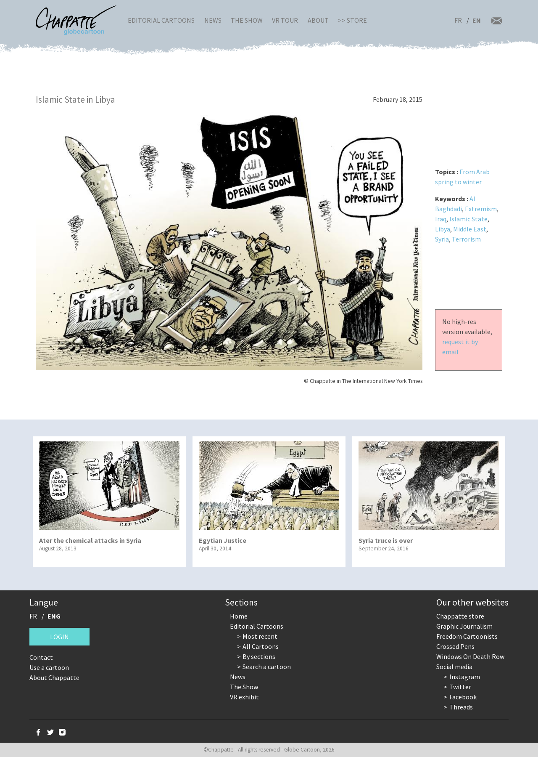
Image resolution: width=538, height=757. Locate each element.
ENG (54, 616)
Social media (454, 666)
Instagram (464, 676)
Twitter (460, 687)
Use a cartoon (49, 667)
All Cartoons (261, 646)
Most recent (260, 636)
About (318, 20)
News (213, 20)
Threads (461, 707)
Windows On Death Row (470, 656)
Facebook (463, 697)
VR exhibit (244, 697)
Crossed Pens (455, 646)
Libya (442, 229)
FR (458, 20)
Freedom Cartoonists (467, 636)
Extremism (481, 209)
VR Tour (285, 20)
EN (476, 20)
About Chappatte (54, 677)
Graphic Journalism (464, 626)
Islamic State (468, 219)
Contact (41, 657)
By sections (259, 656)
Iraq (440, 219)
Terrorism (466, 239)
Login (59, 636)
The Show (247, 20)
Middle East (469, 229)
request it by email (460, 346)
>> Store (352, 20)
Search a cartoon (267, 666)
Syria (442, 239)
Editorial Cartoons (161, 20)
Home (239, 616)
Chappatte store (460, 616)
